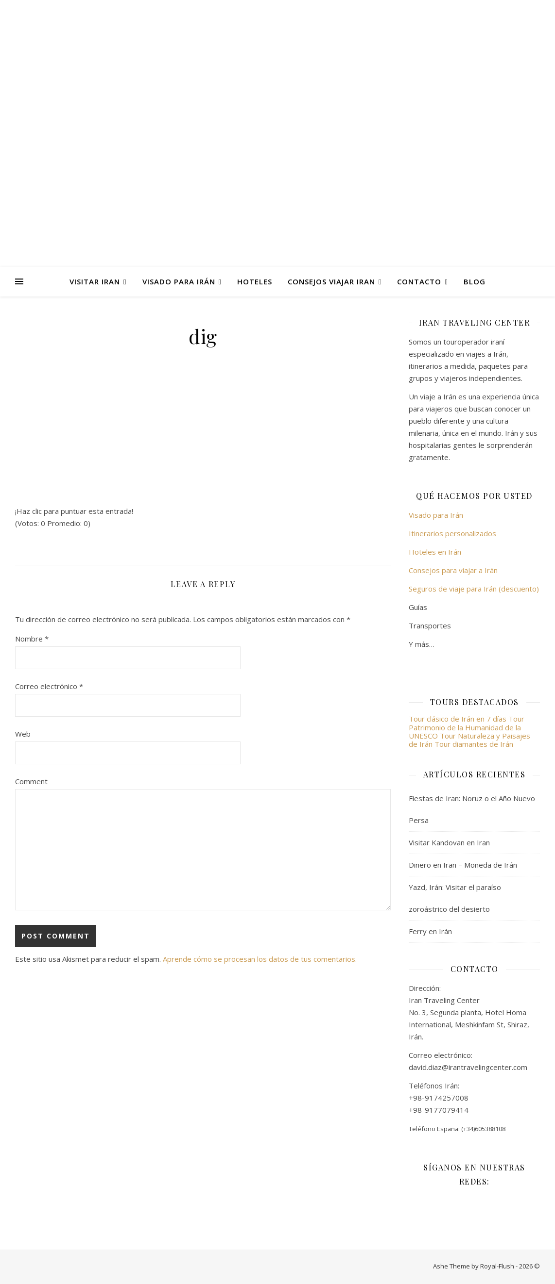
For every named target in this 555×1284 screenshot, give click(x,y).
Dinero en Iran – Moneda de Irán (463, 865)
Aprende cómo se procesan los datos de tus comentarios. (260, 959)
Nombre (32, 638)
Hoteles (254, 281)
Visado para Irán (178, 281)
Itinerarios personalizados (452, 533)
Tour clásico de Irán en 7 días (458, 719)
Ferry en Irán (430, 931)
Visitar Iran (94, 281)
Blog (475, 281)
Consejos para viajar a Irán (453, 570)
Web (23, 734)
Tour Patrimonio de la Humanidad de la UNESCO (466, 727)
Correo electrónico (49, 686)
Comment (31, 781)
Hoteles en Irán (435, 552)
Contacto (419, 281)
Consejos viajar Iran (331, 281)
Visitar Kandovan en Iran (449, 842)
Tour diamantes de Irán (473, 744)
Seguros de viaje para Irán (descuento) (474, 588)
